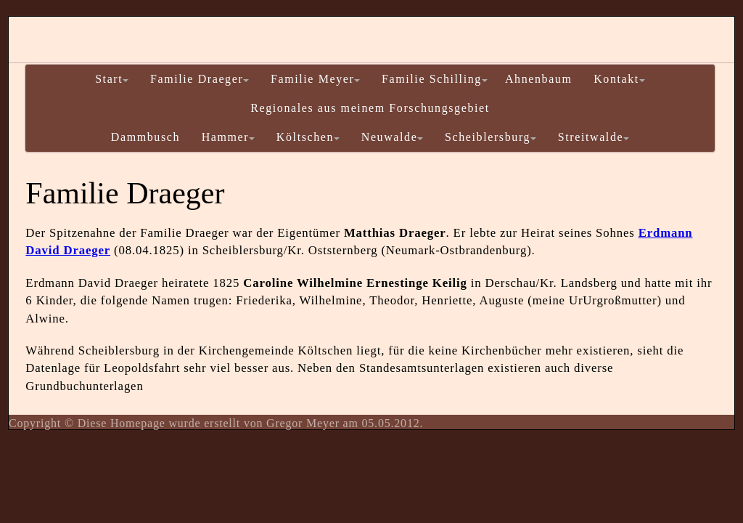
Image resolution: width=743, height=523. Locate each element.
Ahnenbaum (538, 79)
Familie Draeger (199, 79)
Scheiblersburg (490, 137)
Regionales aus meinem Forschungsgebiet (370, 108)
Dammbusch (145, 137)
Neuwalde (392, 137)
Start (111, 79)
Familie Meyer (315, 79)
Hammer (228, 137)
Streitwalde (593, 137)
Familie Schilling (435, 79)
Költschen (308, 137)
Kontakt (619, 79)
